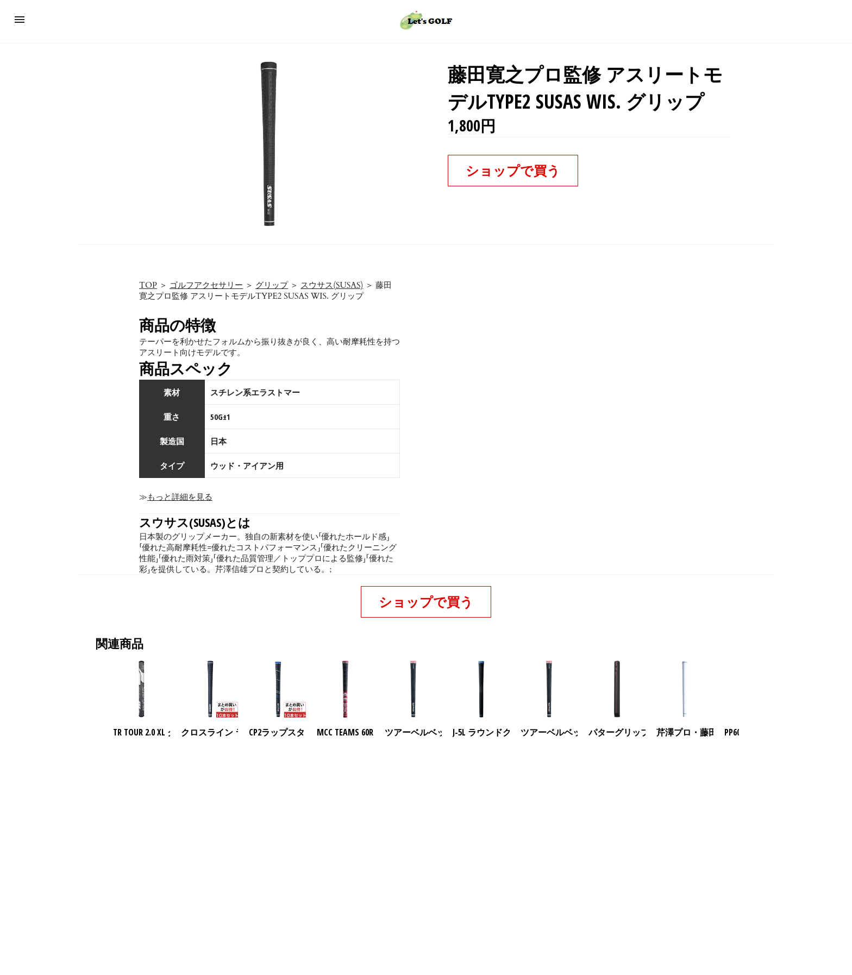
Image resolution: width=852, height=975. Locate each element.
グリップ (271, 285)
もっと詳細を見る (179, 497)
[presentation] (748, 689)
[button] (19, 19)
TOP (148, 285)
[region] (426, 832)
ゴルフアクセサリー (206, 285)
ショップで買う (513, 170)
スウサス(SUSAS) (331, 285)
